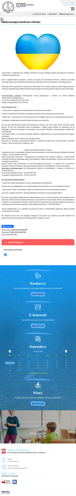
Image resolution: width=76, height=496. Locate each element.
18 (28, 365)
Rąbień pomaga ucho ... (65, 14)
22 (66, 365)
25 (28, 368)
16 (10, 365)
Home (44, 14)
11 (28, 363)
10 (19, 363)
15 (66, 363)
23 (10, 368)
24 (19, 368)
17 (19, 365)
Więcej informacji (5, 254)
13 (47, 363)
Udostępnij (7, 226)
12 (38, 363)
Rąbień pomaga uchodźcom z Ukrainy (21, 22)
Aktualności (51, 14)
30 (10, 370)
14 (57, 363)
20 (47, 365)
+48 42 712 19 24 (72, 3)
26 (38, 368)
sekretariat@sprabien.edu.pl (66, 3)
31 (19, 370)
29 (66, 368)
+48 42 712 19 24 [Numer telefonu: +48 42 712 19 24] (13, 466)
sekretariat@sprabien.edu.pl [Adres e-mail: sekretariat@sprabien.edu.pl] (17, 468)
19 (38, 365)
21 (57, 365)
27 (47, 368)
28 (57, 368)
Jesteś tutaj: (37, 14)
